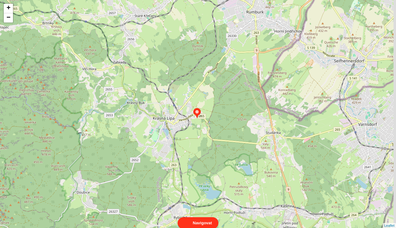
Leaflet (389, 220)
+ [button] (8, 8)
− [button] (8, 18)
